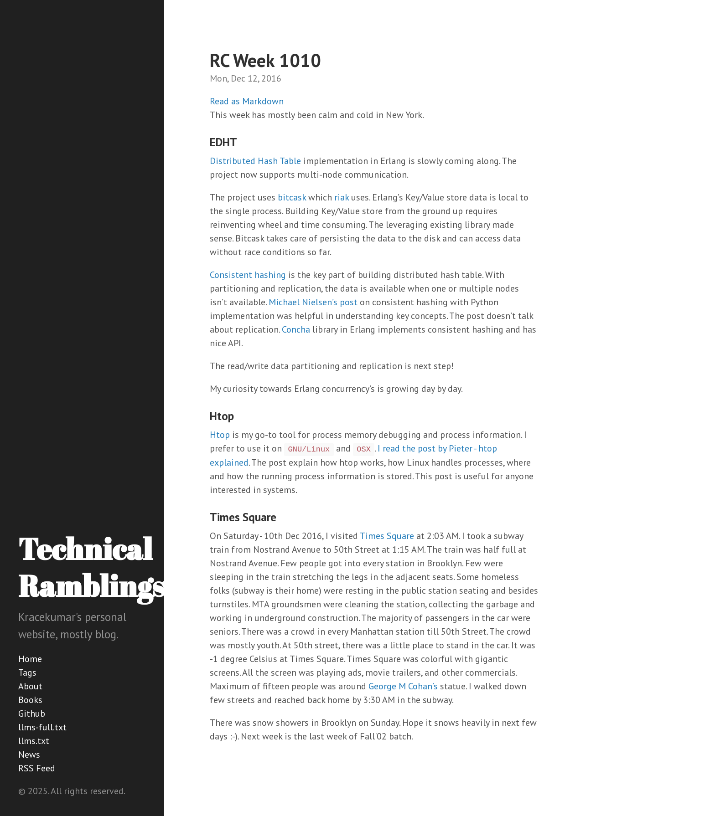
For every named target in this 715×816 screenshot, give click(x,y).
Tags (27, 672)
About (30, 686)
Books (30, 700)
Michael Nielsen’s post (313, 302)
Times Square (387, 536)
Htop (220, 435)
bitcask (292, 197)
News (29, 754)
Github (31, 713)
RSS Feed (36, 768)
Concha (296, 329)
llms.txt (33, 741)
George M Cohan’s (403, 686)
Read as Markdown (247, 101)
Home (30, 659)
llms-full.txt (42, 727)
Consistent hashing (248, 275)
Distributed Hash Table (255, 161)
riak (341, 197)
